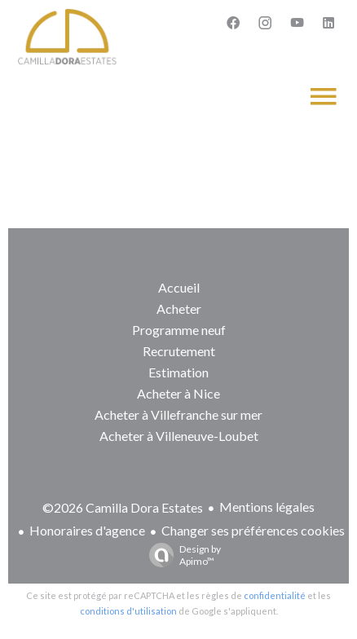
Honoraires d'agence (87, 530)
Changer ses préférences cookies (253, 530)
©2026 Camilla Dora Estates (122, 507)
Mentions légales (267, 506)
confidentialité (275, 595)
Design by (181, 555)
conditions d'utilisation (128, 611)
